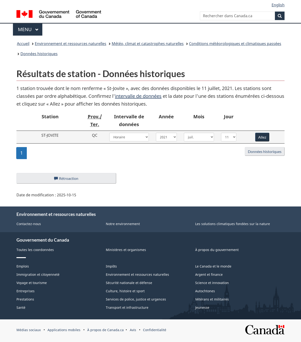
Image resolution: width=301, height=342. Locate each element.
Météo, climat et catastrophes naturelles (148, 43)
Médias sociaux (28, 330)
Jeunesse (202, 307)
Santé (20, 307)
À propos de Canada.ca (105, 330)
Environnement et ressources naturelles (70, 43)
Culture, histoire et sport (125, 291)
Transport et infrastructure (127, 307)
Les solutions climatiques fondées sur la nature (232, 224)
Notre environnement (123, 224)
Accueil (23, 43)
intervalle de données (138, 96)
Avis (133, 330)
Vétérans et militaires (212, 299)
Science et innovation (212, 282)
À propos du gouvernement (217, 249)
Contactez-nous (28, 224)
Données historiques (39, 53)
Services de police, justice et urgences (136, 299)
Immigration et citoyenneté (37, 274)
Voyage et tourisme (31, 282)
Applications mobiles (64, 330)
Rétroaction (70, 180)
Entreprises (25, 291)
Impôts (111, 266)
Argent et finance (209, 274)
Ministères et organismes (126, 249)
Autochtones (205, 291)
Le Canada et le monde (213, 266)
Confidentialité (154, 330)
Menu (30, 29)
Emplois (22, 266)
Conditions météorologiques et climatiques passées (235, 43)
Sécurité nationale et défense (129, 282)
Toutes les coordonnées (35, 249)
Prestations (25, 299)
